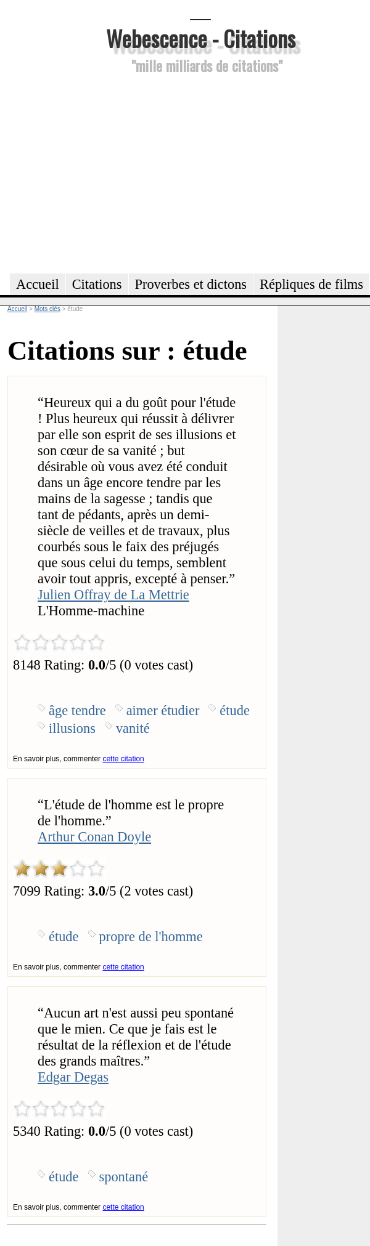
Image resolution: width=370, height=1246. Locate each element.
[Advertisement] (200, 172)
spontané (124, 1176)
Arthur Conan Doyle (94, 836)
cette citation (123, 758)
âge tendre (77, 710)
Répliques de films (311, 284)
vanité (133, 728)
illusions (72, 728)
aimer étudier (163, 710)
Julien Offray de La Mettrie (113, 594)
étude (235, 710)
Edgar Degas (73, 1077)
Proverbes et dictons (191, 284)
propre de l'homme (151, 936)
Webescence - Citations (200, 38)
